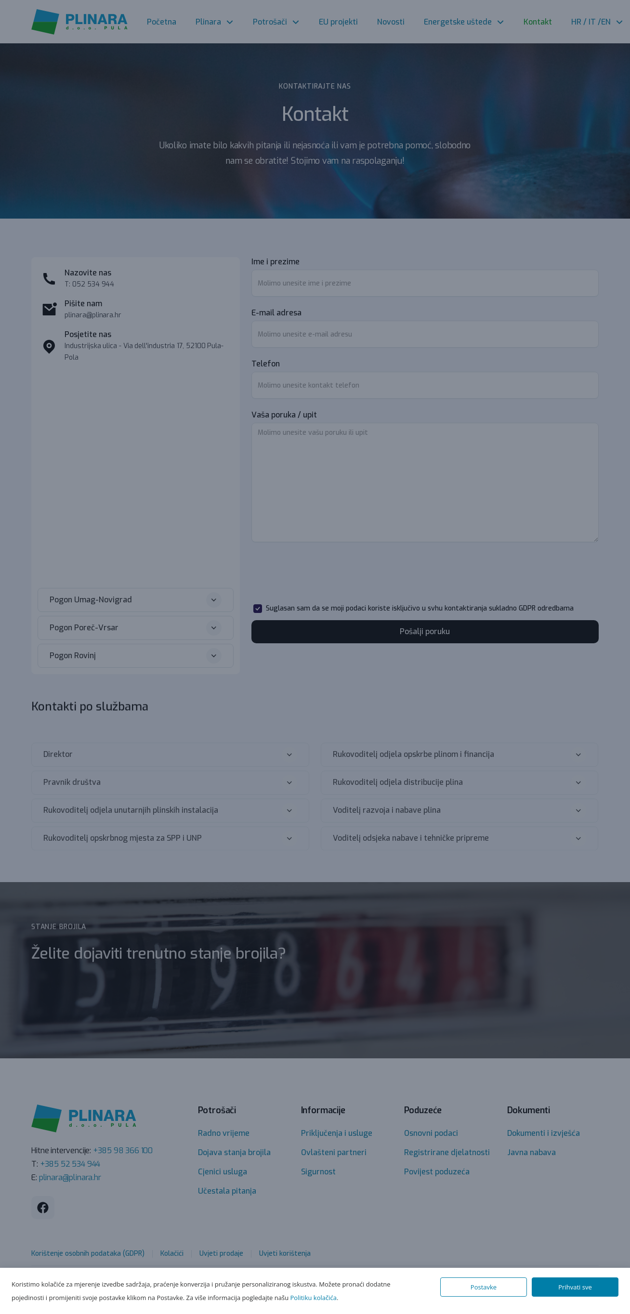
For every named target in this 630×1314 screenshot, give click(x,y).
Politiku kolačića (313, 1297)
